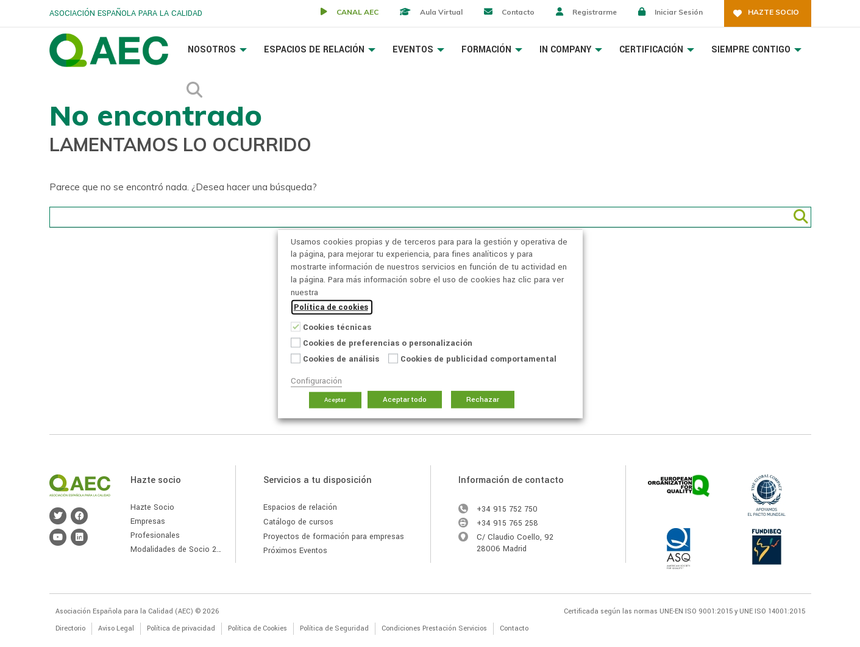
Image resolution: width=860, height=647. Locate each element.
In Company (570, 50)
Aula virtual (441, 11)
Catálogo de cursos (298, 522)
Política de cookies (331, 307)
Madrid (515, 548)
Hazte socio (773, 11)
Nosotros (217, 50)
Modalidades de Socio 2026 (180, 549)
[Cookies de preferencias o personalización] (295, 342)
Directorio (70, 628)
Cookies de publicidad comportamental (478, 359)
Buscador (194, 87)
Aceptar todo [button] (405, 400)
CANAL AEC (357, 11)
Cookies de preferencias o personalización (387, 343)
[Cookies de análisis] (295, 358)
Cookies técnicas (337, 327)
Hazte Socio (152, 507)
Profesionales (155, 535)
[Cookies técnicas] (295, 326)
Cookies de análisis (341, 359)
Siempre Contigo (756, 50)
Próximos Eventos (295, 550)
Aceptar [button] (335, 400)
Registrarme (594, 11)
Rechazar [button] (482, 400)
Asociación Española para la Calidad (108, 50)
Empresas (147, 521)
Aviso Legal (116, 628)
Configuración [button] (316, 381)
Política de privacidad (181, 628)
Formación (491, 50)
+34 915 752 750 (507, 509)
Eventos (418, 50)
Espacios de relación (300, 507)
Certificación (656, 50)
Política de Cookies (257, 628)
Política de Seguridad (334, 628)
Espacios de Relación (319, 50)
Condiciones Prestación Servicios (434, 628)
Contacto (518, 11)
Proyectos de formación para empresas (333, 536)
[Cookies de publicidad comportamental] (393, 358)
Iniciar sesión (679, 11)
